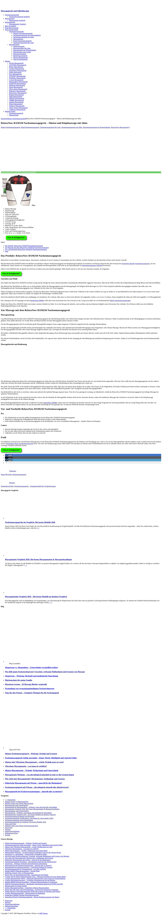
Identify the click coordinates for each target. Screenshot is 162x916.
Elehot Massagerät (15, 72)
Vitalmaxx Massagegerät (17, 109)
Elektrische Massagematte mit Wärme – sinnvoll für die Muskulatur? (33, 783)
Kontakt (7, 835)
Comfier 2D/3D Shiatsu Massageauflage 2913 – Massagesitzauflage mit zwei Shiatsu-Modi (35, 877)
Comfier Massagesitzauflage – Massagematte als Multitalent (25, 893)
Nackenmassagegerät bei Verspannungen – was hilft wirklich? (25, 869)
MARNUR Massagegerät (17, 83)
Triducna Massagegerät (16, 106)
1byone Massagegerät (16, 63)
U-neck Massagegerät (16, 80)
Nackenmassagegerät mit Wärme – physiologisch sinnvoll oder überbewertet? (37, 787)
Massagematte (9, 18)
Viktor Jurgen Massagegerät (18, 108)
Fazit (6, 251)
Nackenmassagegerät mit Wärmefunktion (27, 35)
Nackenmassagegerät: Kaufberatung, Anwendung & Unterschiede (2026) (29, 818)
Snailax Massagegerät (16, 102)
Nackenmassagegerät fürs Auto (23, 43)
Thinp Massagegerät (16, 104)
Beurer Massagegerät (16, 67)
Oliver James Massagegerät (18, 89)
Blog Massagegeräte (11, 28)
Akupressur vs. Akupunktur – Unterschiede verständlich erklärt (31, 667)
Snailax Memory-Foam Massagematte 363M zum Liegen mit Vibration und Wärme (32, 891)
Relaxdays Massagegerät (17, 91)
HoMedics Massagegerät (17, 78)
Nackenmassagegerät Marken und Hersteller (19, 816)
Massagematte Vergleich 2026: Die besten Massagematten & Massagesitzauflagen (38, 559)
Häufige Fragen (10, 111)
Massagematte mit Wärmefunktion (24, 50)
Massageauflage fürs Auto (21, 48)
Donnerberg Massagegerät (17, 70)
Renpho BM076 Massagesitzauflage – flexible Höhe (22, 871)
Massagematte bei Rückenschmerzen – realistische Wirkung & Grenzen (28, 867)
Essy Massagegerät (15, 74)
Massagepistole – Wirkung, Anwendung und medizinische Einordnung (28, 813)
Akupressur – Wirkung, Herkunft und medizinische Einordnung (31, 676)
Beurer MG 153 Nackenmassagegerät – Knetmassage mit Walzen (26, 875)
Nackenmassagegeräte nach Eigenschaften (19, 820)
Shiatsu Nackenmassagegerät (22, 33)
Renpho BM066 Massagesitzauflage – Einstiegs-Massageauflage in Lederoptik (31, 882)
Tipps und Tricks (10, 824)
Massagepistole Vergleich (17, 24)
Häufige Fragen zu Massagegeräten (16, 801)
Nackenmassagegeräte (16, 31)
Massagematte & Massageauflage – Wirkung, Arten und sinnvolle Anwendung (31, 807)
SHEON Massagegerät (16, 98)
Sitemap (7, 829)
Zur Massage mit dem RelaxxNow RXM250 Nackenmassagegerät (27, 247)
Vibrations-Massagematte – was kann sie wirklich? (26, 766)
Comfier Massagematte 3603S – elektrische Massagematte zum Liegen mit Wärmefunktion (35, 878)
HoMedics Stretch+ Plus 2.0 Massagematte (19, 873)
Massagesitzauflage (19, 54)
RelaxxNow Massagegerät (17, 93)
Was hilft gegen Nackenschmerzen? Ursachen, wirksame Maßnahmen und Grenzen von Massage (45, 672)
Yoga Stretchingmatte (20, 59)
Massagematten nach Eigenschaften (17, 811)
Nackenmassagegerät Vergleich (19, 17)
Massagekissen (18, 39)
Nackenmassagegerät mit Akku (23, 37)
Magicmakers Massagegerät (18, 82)
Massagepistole (10, 22)
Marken (7, 61)
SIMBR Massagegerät (16, 100)
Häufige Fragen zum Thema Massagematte (19, 803)
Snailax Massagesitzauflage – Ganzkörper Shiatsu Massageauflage (27, 888)
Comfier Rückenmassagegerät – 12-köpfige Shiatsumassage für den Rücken (30, 880)
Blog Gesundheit (10, 26)
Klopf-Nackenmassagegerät (22, 41)
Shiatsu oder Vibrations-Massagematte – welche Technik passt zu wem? (34, 762)
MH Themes (43, 913)
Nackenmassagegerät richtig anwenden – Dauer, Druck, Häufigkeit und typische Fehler (41, 758)
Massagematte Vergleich (17, 20)
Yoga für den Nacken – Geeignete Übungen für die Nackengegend (32, 693)
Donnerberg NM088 (37, 300)
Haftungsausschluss (11, 833)
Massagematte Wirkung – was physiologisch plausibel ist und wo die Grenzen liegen (39, 775)
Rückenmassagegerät (20, 56)
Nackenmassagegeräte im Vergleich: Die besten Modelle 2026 (30, 522)
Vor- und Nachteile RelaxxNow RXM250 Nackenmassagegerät (26, 249)
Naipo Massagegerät (16, 87)
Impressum (8, 827)
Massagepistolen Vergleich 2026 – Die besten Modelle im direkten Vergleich (36, 596)
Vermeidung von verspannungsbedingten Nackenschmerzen (29, 688)
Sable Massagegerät (15, 96)
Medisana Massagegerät (17, 85)
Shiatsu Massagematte (20, 57)
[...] (38, 528)
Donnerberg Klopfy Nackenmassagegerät (19, 443)
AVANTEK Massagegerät (17, 65)
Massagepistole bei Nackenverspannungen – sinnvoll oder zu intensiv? (34, 791)
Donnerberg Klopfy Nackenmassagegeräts (136, 263)
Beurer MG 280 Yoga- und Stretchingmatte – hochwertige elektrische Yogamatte (31, 890)
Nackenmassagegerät (12, 15)
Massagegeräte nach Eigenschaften (16, 805)
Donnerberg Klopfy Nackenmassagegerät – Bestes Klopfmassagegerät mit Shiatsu (32, 897)
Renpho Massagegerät (16, 95)
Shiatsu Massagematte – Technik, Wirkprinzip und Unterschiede (31, 770)
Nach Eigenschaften (11, 30)
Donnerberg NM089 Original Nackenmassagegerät (22, 895)
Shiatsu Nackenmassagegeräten (120, 300)
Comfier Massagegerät (16, 69)
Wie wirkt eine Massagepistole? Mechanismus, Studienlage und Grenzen (35, 779)
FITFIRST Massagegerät (17, 76)
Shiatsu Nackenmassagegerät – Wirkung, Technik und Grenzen (31, 754)
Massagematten (14, 44)
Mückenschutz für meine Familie (18, 680)
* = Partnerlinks (10, 800)
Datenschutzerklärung (12, 831)
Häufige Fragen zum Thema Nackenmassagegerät (21, 826)
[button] (8, 455)
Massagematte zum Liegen (22, 52)
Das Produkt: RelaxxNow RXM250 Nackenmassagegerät (24, 246)
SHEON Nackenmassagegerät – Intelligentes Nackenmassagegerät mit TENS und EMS (34, 884)
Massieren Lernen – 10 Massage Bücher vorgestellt (26, 684)
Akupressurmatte (18, 46)
